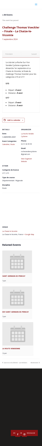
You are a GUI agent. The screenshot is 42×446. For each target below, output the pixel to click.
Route (12, 144)
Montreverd (35, 363)
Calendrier (6, 144)
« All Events (7, 15)
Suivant (35, 54)
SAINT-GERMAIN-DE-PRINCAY (13, 276)
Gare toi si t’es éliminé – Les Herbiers (15, 363)
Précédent (8, 54)
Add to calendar (13, 120)
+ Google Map (29, 234)
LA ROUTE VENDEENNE (11, 348)
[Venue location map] (21, 209)
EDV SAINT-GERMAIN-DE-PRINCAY (15, 312)
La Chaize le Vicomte (9, 231)
